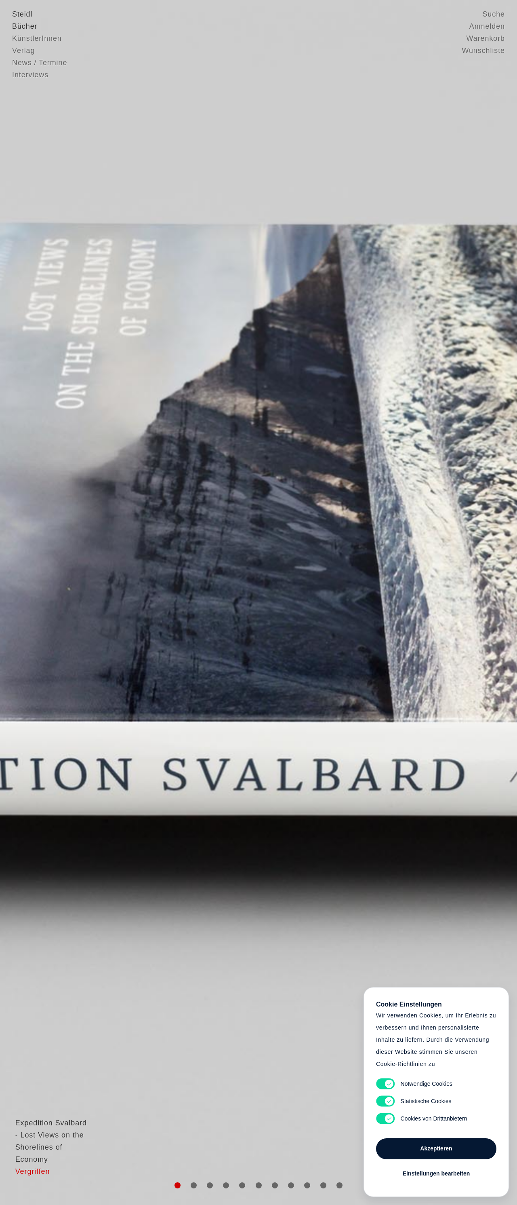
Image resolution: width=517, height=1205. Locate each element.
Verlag (23, 50)
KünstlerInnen (37, 38)
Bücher (24, 26)
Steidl (22, 14)
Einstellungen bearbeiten (436, 1173)
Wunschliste (483, 50)
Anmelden (487, 26)
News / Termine (39, 63)
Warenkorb (486, 38)
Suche (493, 14)
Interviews (30, 75)
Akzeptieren (436, 1148)
